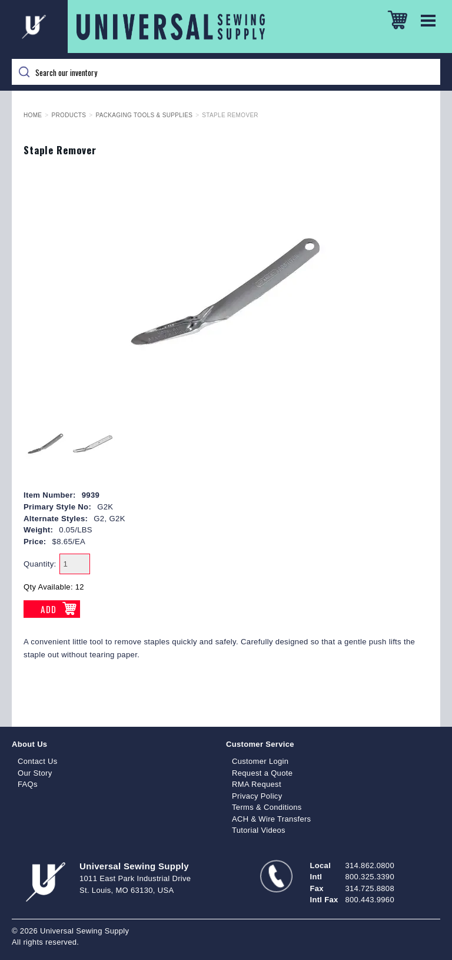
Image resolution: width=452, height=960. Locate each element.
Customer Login (260, 761)
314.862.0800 (369, 865)
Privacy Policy (257, 796)
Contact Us (38, 761)
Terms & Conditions (267, 807)
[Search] (226, 72)
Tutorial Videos (258, 830)
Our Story (35, 773)
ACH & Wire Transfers (271, 819)
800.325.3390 (369, 876)
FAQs (28, 784)
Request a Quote (262, 773)
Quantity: (40, 564)
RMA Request (256, 784)
